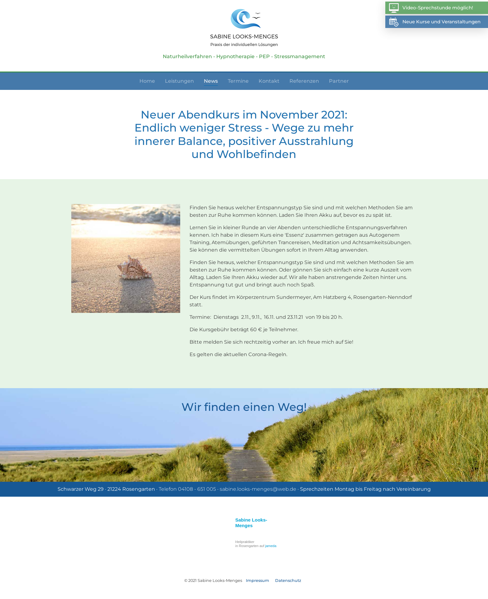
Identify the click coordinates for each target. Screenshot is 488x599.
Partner (339, 81)
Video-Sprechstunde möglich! (430, 7)
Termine (238, 81)
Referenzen (304, 81)
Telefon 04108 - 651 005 (187, 489)
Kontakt (269, 81)
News (211, 81)
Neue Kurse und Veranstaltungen (434, 21)
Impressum (257, 580)
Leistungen (179, 81)
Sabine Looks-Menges (251, 522)
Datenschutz (288, 580)
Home (147, 81)
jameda (270, 546)
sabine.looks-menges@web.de (258, 489)
